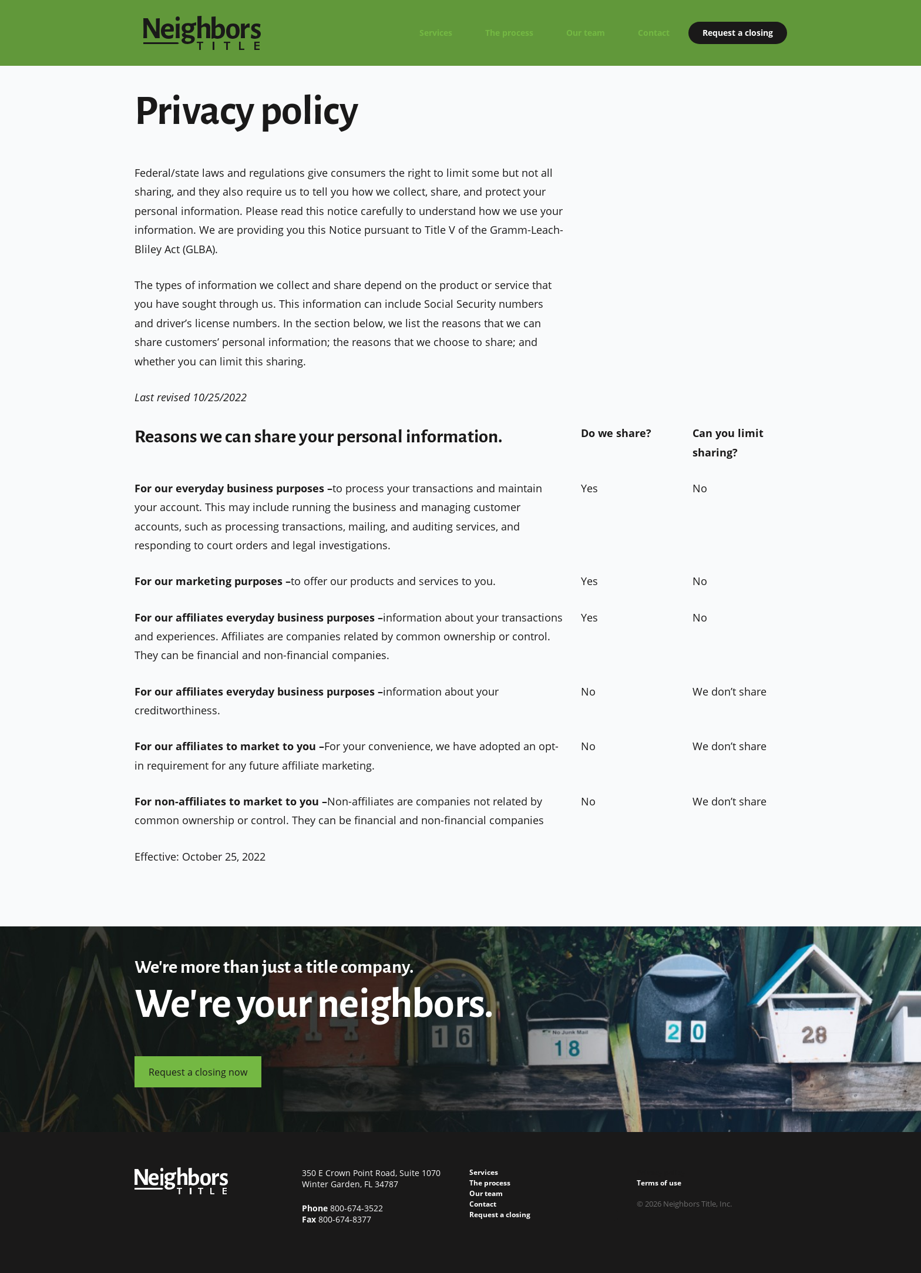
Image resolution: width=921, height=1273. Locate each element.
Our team (585, 32)
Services (435, 32)
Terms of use (659, 1183)
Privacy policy (661, 1172)
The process (509, 32)
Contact (654, 32)
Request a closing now (198, 1072)
